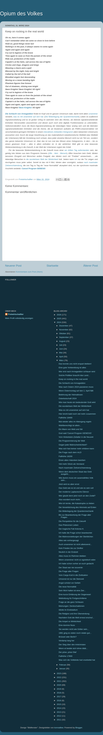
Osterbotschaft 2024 (68, 398)
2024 (59, 322)
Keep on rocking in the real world (73, 379)
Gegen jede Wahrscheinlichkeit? (73, 445)
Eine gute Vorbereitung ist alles (72, 367)
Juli (61, 345)
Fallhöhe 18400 (65, 418)
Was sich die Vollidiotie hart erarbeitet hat (77, 660)
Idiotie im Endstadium (68, 610)
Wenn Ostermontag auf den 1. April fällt (76, 391)
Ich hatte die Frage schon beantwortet (75, 533)
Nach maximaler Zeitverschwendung (75, 468)
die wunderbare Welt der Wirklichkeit (42, 159)
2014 (59, 708)
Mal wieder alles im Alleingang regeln (75, 422)
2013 (59, 712)
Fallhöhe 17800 (65, 656)
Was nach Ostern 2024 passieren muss (76, 387)
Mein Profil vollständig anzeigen (19, 318)
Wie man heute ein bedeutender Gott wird (77, 402)
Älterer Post (90, 265)
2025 (59, 318)
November (64, 330)
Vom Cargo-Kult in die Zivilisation (73, 575)
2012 (59, 716)
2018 (59, 693)
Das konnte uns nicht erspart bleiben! (75, 364)
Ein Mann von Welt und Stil (71, 429)
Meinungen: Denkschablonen (71, 606)
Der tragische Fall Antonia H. (71, 529)
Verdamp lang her (66, 640)
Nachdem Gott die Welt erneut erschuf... (76, 618)
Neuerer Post (13, 265)
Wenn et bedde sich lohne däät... (73, 648)
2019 (59, 689)
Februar (63, 665)
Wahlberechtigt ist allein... (70, 425)
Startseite (52, 265)
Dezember (64, 326)
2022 (59, 677)
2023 (59, 673)
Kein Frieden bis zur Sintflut (71, 548)
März (61, 360)
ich (76, 159)
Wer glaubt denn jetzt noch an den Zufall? (77, 496)
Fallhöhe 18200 (65, 456)
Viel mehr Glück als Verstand (71, 464)
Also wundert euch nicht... (70, 499)
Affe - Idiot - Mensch (58, 153)
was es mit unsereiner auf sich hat (28, 117)
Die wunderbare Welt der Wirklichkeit (75, 406)
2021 (59, 681)
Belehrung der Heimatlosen (71, 395)
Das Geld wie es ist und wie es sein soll (76, 488)
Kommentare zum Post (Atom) (29, 272)
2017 (59, 696)
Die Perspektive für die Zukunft (72, 521)
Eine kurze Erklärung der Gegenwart (75, 594)
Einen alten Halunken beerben (72, 460)
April (61, 356)
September (64, 337)
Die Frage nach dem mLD (70, 452)
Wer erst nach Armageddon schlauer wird (77, 371)
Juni (61, 349)
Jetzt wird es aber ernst (69, 484)
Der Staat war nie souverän (71, 567)
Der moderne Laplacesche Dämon (74, 492)
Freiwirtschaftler (16, 314)
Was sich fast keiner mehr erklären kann (76, 448)
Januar (62, 668)
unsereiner (93, 114)
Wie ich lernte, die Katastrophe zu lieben (76, 503)
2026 (59, 315)
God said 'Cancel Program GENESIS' (75, 433)
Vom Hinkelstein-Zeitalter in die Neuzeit (76, 437)
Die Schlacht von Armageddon (19, 114)
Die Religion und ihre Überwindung (74, 614)
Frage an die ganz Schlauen (71, 602)
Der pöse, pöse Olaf (67, 652)
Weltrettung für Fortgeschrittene (73, 598)
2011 (59, 720)
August (62, 341)
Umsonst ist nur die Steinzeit (71, 579)
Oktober (63, 333)
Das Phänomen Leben (68, 525)
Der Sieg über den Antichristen (72, 644)
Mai (61, 353)
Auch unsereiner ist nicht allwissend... (75, 544)
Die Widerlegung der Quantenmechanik (62, 117)
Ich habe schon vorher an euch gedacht (76, 563)
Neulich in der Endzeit (68, 552)
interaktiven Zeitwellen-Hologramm (58, 132)
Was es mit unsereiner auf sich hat (74, 410)
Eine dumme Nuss (67, 625)
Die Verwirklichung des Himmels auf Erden (77, 507)
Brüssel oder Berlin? (68, 637)
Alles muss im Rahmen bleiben (72, 556)
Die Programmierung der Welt (72, 441)
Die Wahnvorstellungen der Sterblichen (76, 537)
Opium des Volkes (21, 14)
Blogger (78, 728)
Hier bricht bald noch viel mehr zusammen (77, 414)
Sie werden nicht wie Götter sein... (74, 629)
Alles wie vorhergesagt (69, 540)
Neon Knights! (25, 107)
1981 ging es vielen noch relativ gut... (75, 633)
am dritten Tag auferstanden (76, 150)
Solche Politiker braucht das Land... (74, 375)
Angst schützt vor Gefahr (70, 583)
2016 (59, 700)
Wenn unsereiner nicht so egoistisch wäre (77, 560)
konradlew (58, 728)
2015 (59, 704)
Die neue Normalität (67, 587)
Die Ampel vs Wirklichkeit (70, 621)
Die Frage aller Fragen (69, 571)
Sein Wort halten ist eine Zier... (72, 590)
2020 (59, 685)
